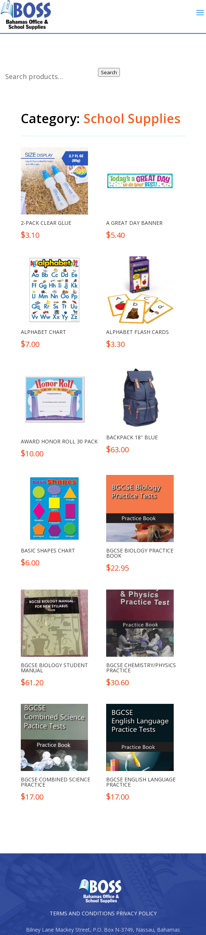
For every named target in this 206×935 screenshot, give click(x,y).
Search (109, 72)
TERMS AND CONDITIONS (82, 913)
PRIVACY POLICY (136, 913)
